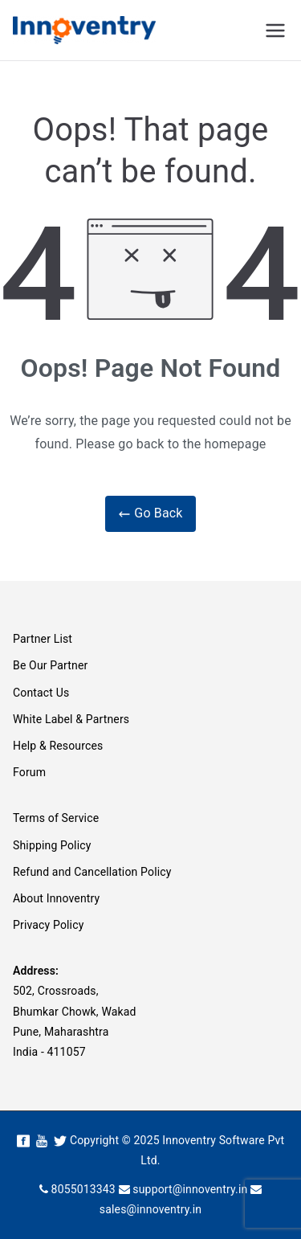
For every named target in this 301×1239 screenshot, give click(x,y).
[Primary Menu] (275, 30)
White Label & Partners (71, 719)
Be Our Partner (50, 665)
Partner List (42, 638)
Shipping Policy (52, 845)
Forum (29, 772)
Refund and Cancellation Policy (92, 871)
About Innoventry (56, 898)
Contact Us (41, 692)
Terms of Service (56, 818)
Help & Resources (58, 745)
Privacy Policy (48, 924)
